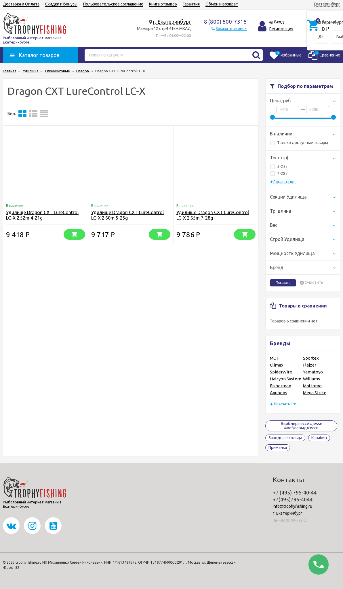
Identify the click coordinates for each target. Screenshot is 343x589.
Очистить (314, 282)
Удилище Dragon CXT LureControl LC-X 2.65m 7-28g (212, 215)
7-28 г (279, 173)
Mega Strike (314, 392)
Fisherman (280, 385)
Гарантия (191, 4)
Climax (276, 365)
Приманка (277, 447)
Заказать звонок (231, 28)
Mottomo (312, 385)
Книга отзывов (163, 4)
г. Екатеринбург (172, 21)
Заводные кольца (285, 437)
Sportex (311, 358)
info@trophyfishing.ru (292, 506)
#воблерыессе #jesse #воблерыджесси (301, 425)
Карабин (319, 437)
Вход (279, 22)
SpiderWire (281, 371)
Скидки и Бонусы (61, 4)
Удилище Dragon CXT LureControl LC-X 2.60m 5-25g (127, 215)
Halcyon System (285, 378)
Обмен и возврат (221, 4)
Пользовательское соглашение (113, 4)
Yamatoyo (313, 371)
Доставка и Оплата (21, 4)
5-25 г (279, 166)
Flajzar (309, 365)
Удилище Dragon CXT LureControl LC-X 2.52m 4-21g (42, 215)
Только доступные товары (299, 142)
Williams (311, 378)
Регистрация (281, 29)
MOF (274, 358)
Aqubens (278, 392)
